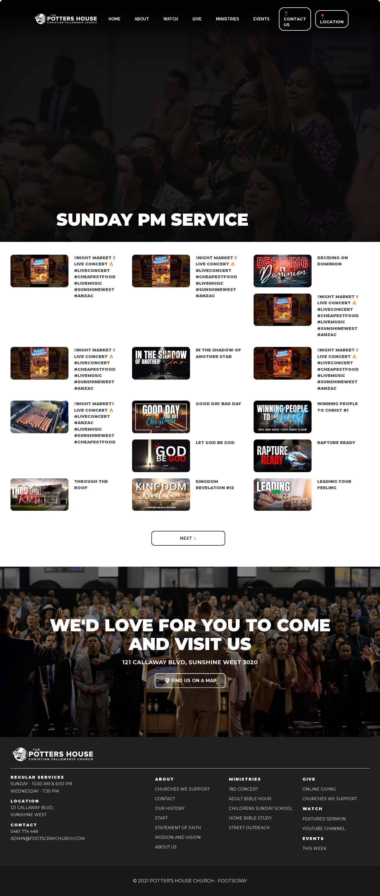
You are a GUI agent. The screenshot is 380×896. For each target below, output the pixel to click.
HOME (114, 19)
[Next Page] (188, 538)
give (197, 19)
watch (170, 19)
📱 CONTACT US (295, 19)
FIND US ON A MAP (190, 682)
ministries (227, 19)
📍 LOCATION (332, 19)
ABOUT (142, 19)
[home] (61, 19)
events (261, 19)
